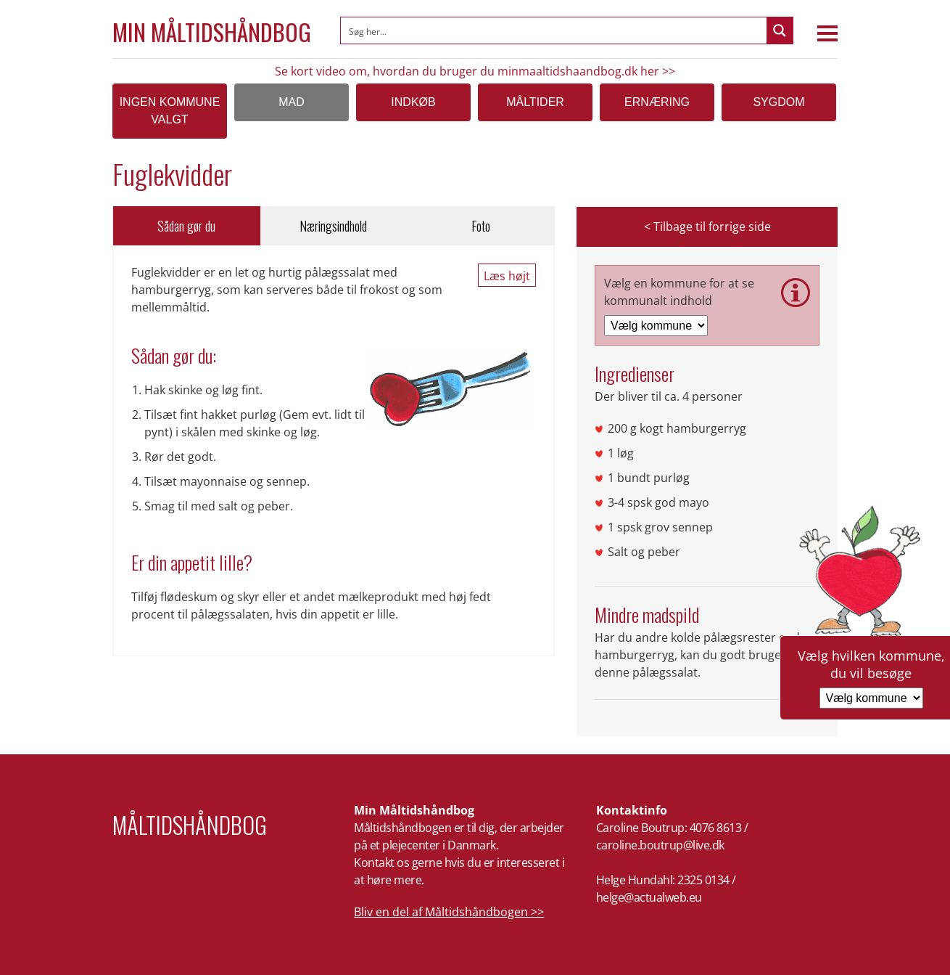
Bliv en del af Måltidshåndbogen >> (449, 912)
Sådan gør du (186, 225)
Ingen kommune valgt (170, 111)
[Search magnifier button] (780, 30)
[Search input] (554, 30)
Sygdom (778, 102)
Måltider (535, 102)
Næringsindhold (333, 225)
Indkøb (413, 102)
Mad (291, 102)
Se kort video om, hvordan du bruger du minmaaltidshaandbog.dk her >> (475, 71)
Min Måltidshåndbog (211, 32)
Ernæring (657, 102)
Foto (480, 225)
